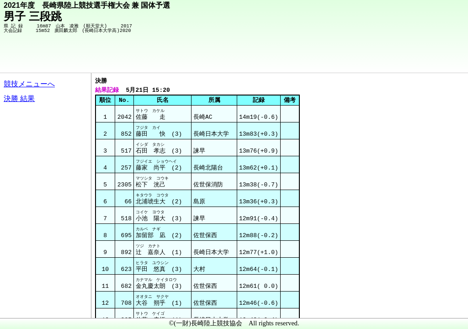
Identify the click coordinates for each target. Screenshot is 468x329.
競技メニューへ (29, 84)
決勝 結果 (19, 98)
